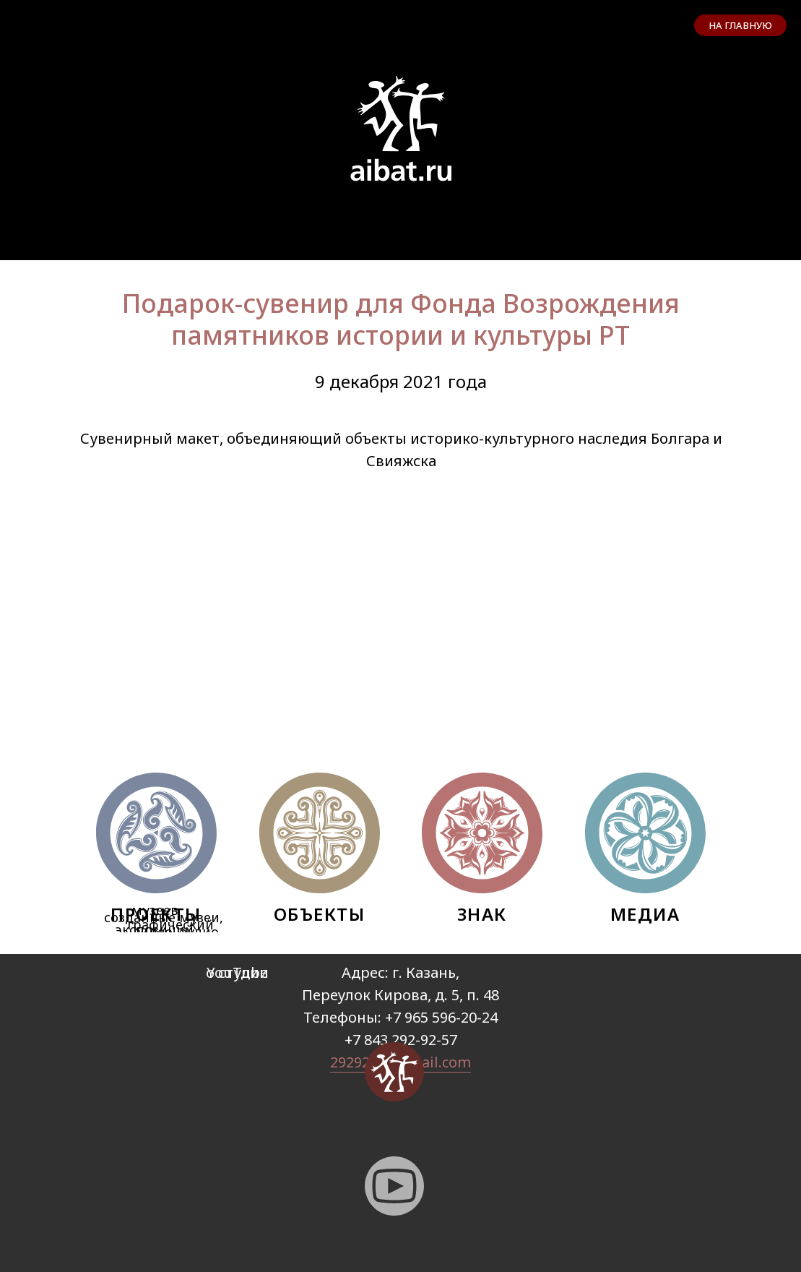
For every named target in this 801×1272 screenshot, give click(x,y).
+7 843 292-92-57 (401, 1039)
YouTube (237, 972)
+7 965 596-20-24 (441, 1017)
